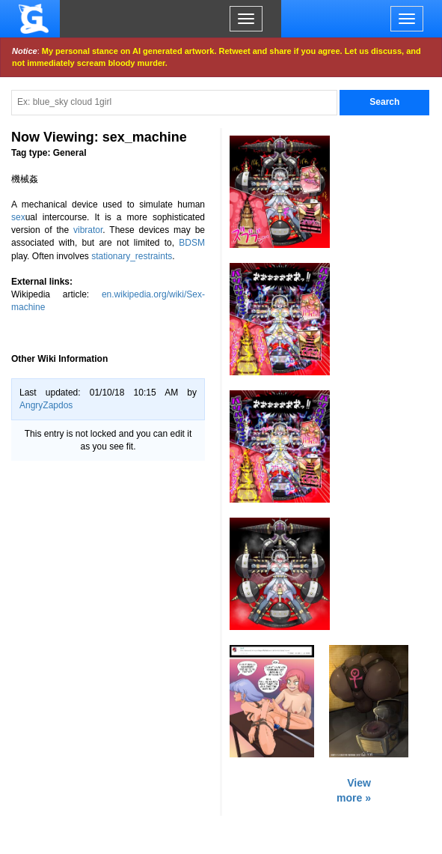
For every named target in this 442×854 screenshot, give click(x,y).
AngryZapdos (46, 405)
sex (18, 217)
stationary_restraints (131, 256)
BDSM (192, 242)
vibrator (87, 230)
